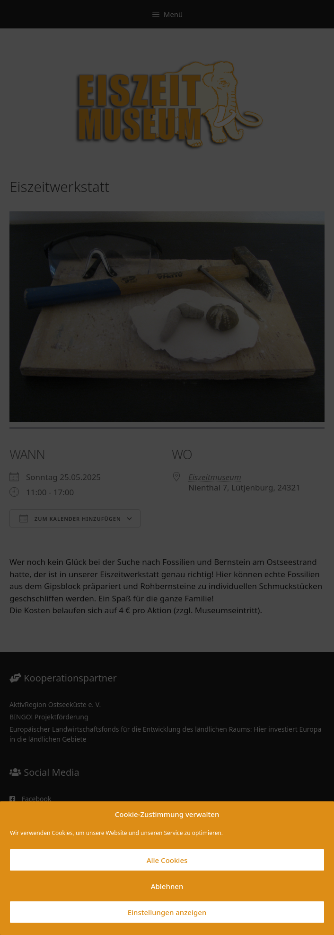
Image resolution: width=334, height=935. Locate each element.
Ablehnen (167, 886)
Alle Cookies (167, 860)
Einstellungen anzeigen (167, 912)
